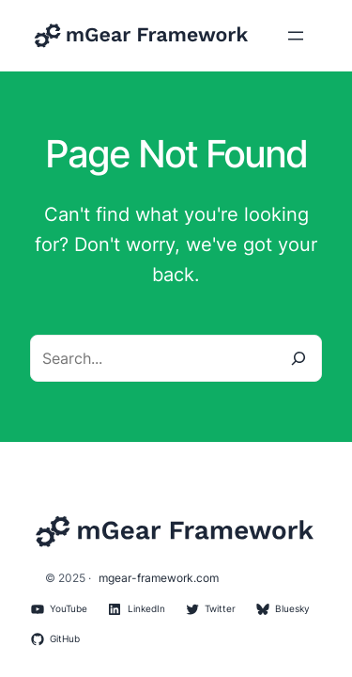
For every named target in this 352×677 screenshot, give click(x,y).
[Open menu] (295, 35)
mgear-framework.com (159, 578)
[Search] (298, 358)
